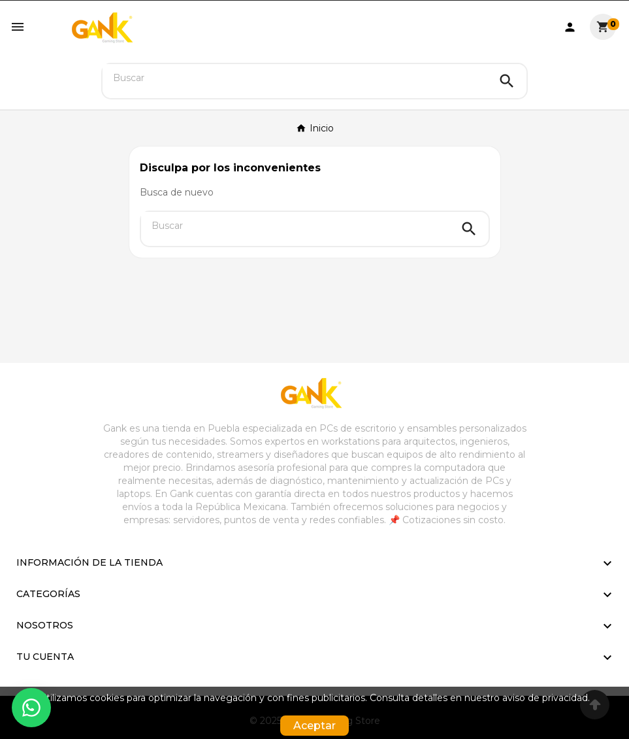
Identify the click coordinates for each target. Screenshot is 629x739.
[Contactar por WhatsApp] (31, 707)
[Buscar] (295, 78)
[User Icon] (570, 27)
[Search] (507, 81)
